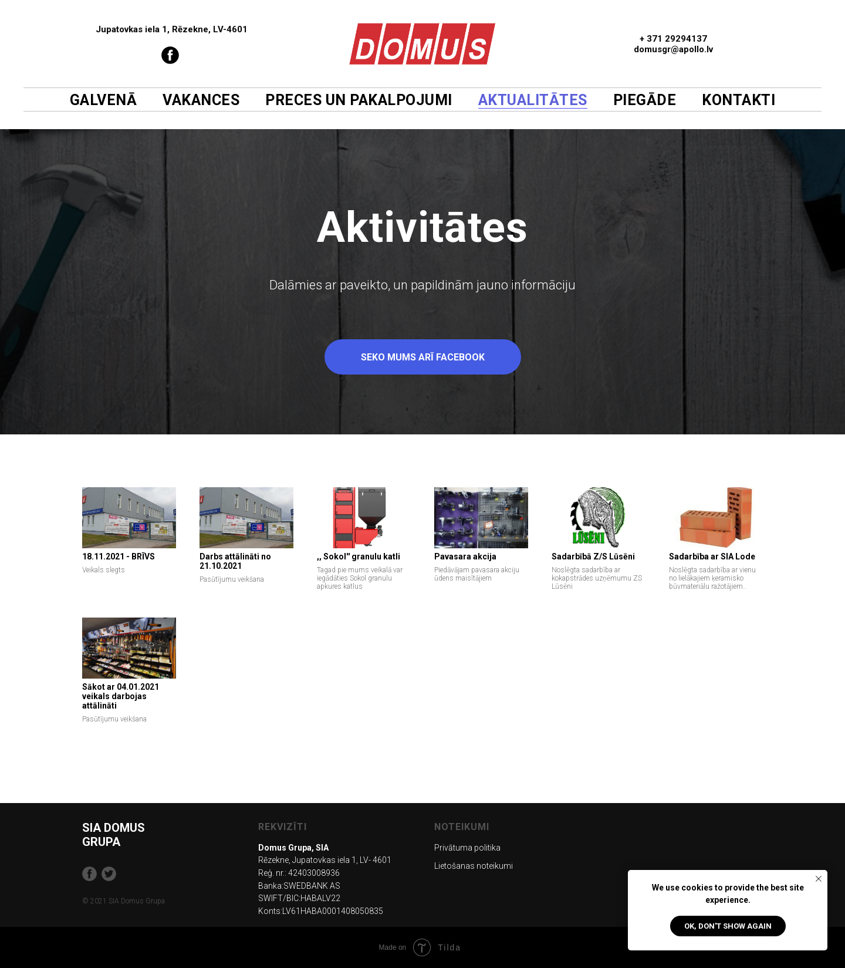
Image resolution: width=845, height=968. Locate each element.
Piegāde (645, 100)
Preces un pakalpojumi (358, 100)
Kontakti (738, 100)
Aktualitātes (532, 100)
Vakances (201, 100)
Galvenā (103, 100)
